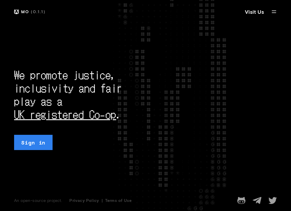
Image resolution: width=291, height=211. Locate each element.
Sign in (33, 142)
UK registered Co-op (65, 114)
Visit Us (254, 11)
